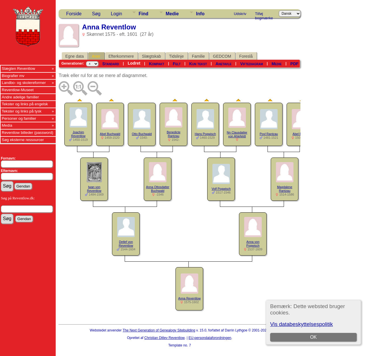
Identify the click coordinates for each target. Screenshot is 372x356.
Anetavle (223, 63)
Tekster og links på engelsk (25, 104)
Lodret (134, 63)
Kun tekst (198, 63)
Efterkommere (121, 56)
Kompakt (156, 63)
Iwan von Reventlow (94, 188)
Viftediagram (251, 63)
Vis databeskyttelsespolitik (301, 324)
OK (313, 337)
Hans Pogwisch (205, 134)
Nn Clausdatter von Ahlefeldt (237, 134)
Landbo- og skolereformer (24, 82)
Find (143, 13)
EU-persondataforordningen (209, 338)
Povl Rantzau (269, 134)
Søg (96, 13)
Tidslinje (176, 56)
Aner (96, 56)
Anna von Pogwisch (253, 243)
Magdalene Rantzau (284, 188)
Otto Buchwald (142, 134)
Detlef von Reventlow (126, 243)
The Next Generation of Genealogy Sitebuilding (159, 330)
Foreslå (246, 56)
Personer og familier (19, 118)
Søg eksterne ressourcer (23, 140)
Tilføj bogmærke (264, 15)
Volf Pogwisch (221, 188)
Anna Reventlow (189, 298)
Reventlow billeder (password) (27, 132)
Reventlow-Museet (17, 90)
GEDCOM (222, 56)
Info (200, 13)
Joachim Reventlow (78, 134)
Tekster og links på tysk (22, 111)
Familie (198, 56)
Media (7, 125)
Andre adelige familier (20, 97)
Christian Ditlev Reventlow (164, 338)
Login (116, 13)
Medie (172, 13)
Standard (110, 63)
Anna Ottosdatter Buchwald (157, 188)
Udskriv (240, 14)
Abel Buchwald (110, 134)
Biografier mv (13, 76)
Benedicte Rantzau (173, 134)
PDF (294, 63)
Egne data (74, 56)
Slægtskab (151, 56)
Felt (177, 63)
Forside (73, 13)
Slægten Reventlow (18, 68)
